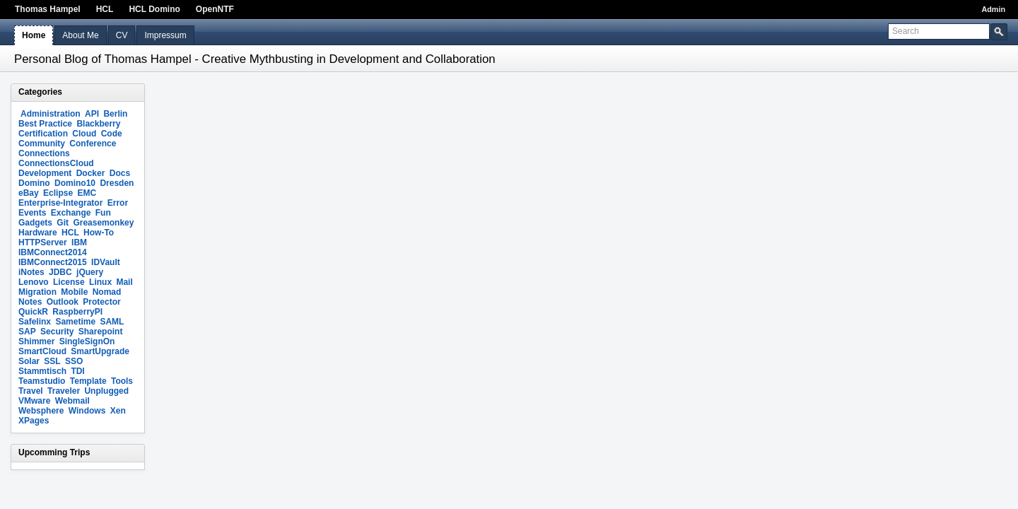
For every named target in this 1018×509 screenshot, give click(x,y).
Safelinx (34, 322)
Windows (87, 411)
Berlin (115, 114)
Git (63, 223)
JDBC (60, 272)
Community (41, 143)
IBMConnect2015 (52, 262)
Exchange (71, 213)
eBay (28, 193)
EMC (86, 193)
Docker (90, 173)
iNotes (31, 272)
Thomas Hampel (48, 9)
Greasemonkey (103, 223)
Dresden (117, 183)
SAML (112, 322)
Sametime (75, 322)
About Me (80, 35)
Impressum (165, 35)
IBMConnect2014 (52, 252)
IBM (79, 242)
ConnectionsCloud (56, 163)
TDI (77, 371)
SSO (74, 361)
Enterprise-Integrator (60, 203)
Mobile (74, 292)
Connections (44, 153)
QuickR (33, 312)
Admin (993, 9)
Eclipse (58, 193)
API (92, 114)
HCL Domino (154, 9)
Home (33, 35)
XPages (33, 421)
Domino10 (74, 183)
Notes (30, 302)
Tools (122, 381)
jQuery (89, 272)
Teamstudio (41, 381)
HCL (105, 9)
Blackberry (98, 124)
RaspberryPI (77, 312)
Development (44, 173)
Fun (103, 213)
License (69, 282)
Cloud (84, 134)
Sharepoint (100, 332)
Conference (92, 143)
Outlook (62, 302)
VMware (34, 401)
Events (32, 213)
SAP (27, 332)
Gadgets (35, 223)
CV (122, 35)
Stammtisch (42, 371)
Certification (43, 134)
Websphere (41, 411)
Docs (120, 173)
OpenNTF (215, 9)
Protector (101, 302)
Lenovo (33, 282)
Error (117, 203)
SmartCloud (42, 351)
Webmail (72, 401)
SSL (52, 361)
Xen (118, 411)
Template (88, 381)
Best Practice (45, 124)
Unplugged (106, 391)
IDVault (105, 262)
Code (111, 134)
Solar (29, 361)
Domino (34, 183)
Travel (30, 391)
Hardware (37, 233)
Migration (37, 292)
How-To (98, 233)
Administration (51, 114)
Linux (100, 282)
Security (57, 332)
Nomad (107, 292)
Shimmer (36, 341)
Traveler (63, 391)
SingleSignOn (87, 341)
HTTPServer (42, 242)
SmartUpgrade (100, 351)
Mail (124, 282)
